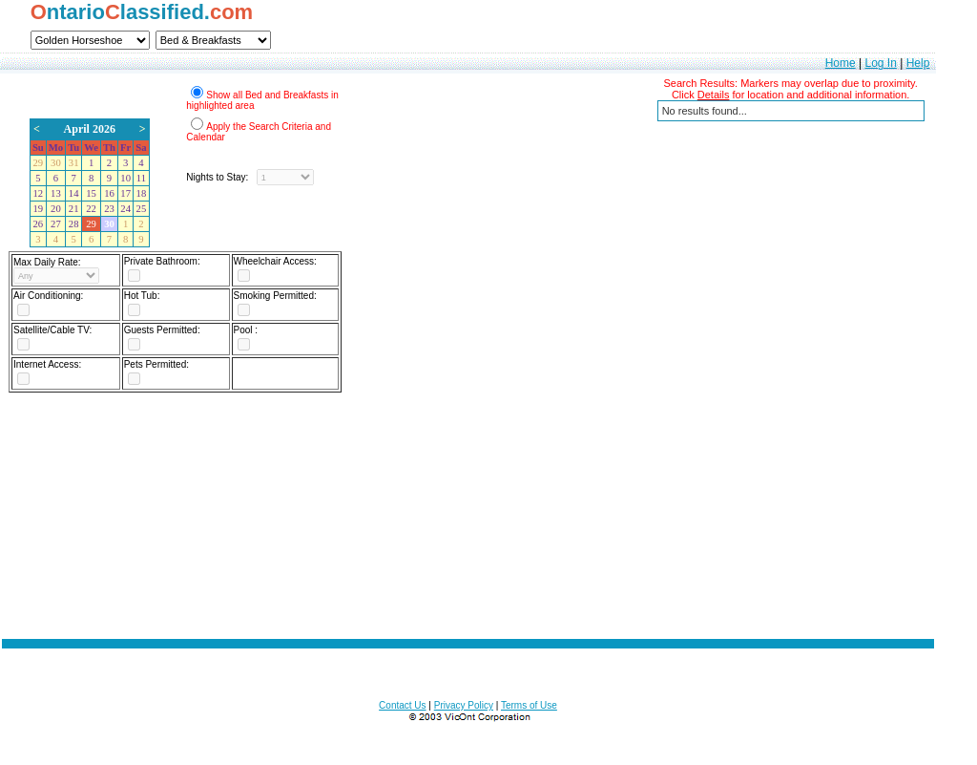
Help (918, 63)
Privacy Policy (463, 705)
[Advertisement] (468, 528)
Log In (880, 63)
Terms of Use (529, 705)
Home (840, 63)
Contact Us (402, 705)
